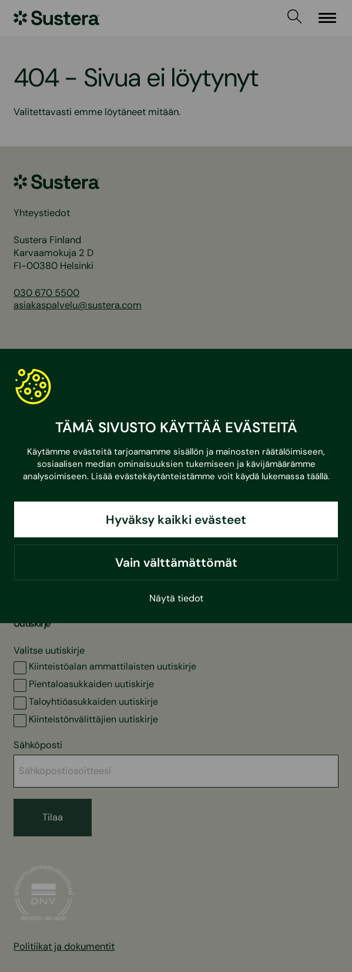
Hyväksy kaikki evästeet (176, 519)
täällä (317, 476)
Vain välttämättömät (176, 562)
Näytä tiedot (176, 598)
